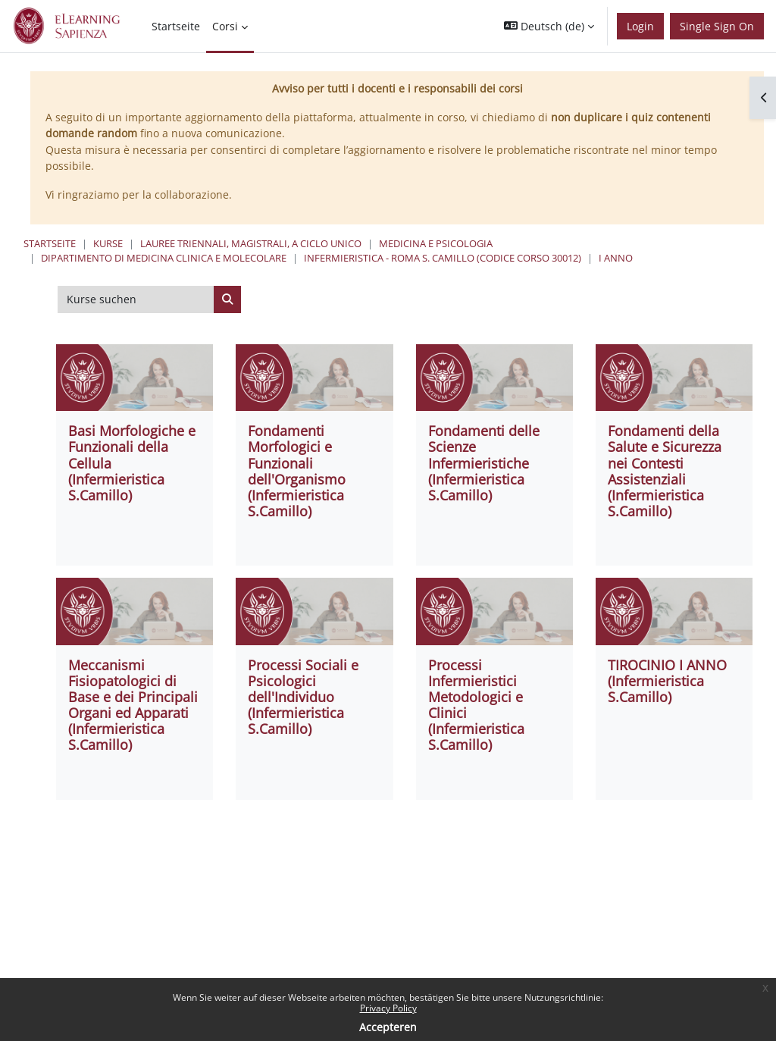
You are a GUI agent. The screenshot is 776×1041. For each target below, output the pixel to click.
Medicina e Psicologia (436, 243)
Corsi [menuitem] (225, 26)
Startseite (49, 243)
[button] (549, 26)
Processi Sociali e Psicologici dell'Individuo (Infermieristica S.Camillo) (303, 697)
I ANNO (616, 258)
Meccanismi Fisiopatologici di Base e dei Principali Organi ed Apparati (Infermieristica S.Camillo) (133, 705)
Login (640, 26)
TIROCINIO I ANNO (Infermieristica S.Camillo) (667, 681)
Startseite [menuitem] (176, 26)
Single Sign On (717, 26)
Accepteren (388, 1027)
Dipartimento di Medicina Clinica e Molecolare (163, 258)
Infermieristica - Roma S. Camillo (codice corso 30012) (442, 258)
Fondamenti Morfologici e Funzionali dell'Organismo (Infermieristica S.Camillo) (297, 470)
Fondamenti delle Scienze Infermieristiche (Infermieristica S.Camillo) (484, 462)
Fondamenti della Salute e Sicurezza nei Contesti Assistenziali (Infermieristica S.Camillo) (664, 470)
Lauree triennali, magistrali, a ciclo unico (250, 243)
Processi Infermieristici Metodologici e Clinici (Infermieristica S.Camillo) (476, 705)
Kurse (108, 243)
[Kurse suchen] (136, 299)
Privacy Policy (388, 1008)
